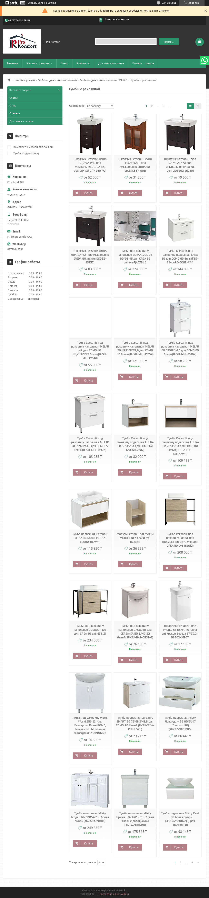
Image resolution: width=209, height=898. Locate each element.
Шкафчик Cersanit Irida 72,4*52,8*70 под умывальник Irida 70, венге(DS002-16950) (180, 164)
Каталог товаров (38, 63)
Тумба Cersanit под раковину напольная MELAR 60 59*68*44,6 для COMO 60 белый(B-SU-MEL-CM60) (180, 348)
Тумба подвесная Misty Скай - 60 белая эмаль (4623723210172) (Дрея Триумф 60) (180, 819)
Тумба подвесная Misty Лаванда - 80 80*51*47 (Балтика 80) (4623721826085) (180, 723)
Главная (12, 63)
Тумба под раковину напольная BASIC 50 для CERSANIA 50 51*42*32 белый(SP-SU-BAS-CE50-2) (135, 631)
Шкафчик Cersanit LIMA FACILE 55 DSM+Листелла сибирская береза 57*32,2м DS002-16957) (180, 631)
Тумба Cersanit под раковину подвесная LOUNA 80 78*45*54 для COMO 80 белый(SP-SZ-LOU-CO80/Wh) (180, 446)
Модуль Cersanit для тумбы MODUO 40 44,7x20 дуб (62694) (135, 537)
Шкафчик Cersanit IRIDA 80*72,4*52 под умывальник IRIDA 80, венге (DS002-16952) (90, 256)
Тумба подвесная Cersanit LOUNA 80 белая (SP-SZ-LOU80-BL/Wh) (90, 537)
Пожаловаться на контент (114, 894)
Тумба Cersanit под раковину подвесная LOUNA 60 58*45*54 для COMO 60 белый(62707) (135, 444)
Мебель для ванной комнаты (57, 80)
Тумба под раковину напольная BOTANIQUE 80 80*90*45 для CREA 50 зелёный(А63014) (135, 256)
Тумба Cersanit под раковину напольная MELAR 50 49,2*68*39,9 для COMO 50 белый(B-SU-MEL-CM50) (135, 348)
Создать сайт (35, 2)
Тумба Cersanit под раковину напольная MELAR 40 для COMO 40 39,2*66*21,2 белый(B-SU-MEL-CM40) (90, 350)
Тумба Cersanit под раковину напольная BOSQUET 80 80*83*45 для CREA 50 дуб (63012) (180, 539)
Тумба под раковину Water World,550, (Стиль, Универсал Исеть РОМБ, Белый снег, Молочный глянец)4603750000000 (90, 725)
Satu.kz (122, 890)
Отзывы (14, 113)
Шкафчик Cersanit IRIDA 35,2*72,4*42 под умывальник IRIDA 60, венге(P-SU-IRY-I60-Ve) (90, 164)
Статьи (13, 97)
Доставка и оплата (111, 63)
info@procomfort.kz (19, 236)
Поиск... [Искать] (169, 41)
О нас (64, 63)
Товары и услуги (24, 80)
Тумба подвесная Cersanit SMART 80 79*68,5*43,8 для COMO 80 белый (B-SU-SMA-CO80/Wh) (135, 723)
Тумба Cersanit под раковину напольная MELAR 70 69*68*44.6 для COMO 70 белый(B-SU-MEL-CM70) (90, 444)
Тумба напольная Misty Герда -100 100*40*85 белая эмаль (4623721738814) (90, 817)
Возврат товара (143, 63)
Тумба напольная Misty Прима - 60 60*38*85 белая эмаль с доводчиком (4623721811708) (135, 819)
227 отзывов (169, 2)
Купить (88, 193)
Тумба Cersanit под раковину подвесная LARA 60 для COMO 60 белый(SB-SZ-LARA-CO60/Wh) (180, 256)
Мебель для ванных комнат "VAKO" (103, 80)
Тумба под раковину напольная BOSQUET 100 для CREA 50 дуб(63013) (90, 629)
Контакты (83, 63)
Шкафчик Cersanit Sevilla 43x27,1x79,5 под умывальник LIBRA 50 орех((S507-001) (135, 164)
